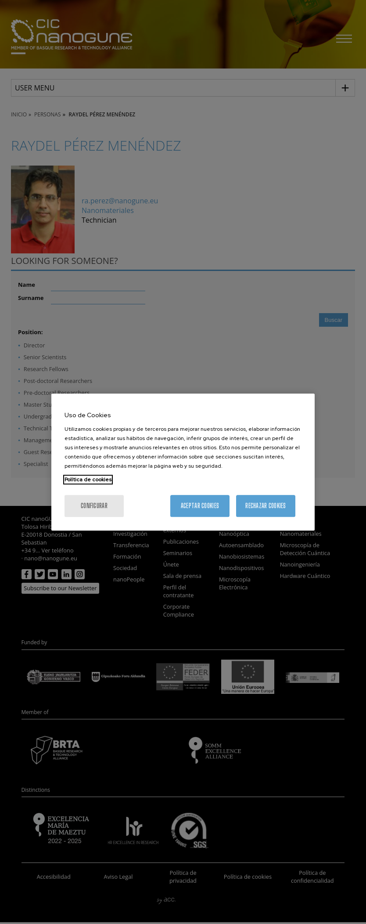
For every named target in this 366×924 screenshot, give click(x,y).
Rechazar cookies (265, 505)
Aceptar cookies (200, 505)
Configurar (94, 505)
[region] (183, 462)
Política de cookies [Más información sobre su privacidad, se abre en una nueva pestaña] (88, 479)
